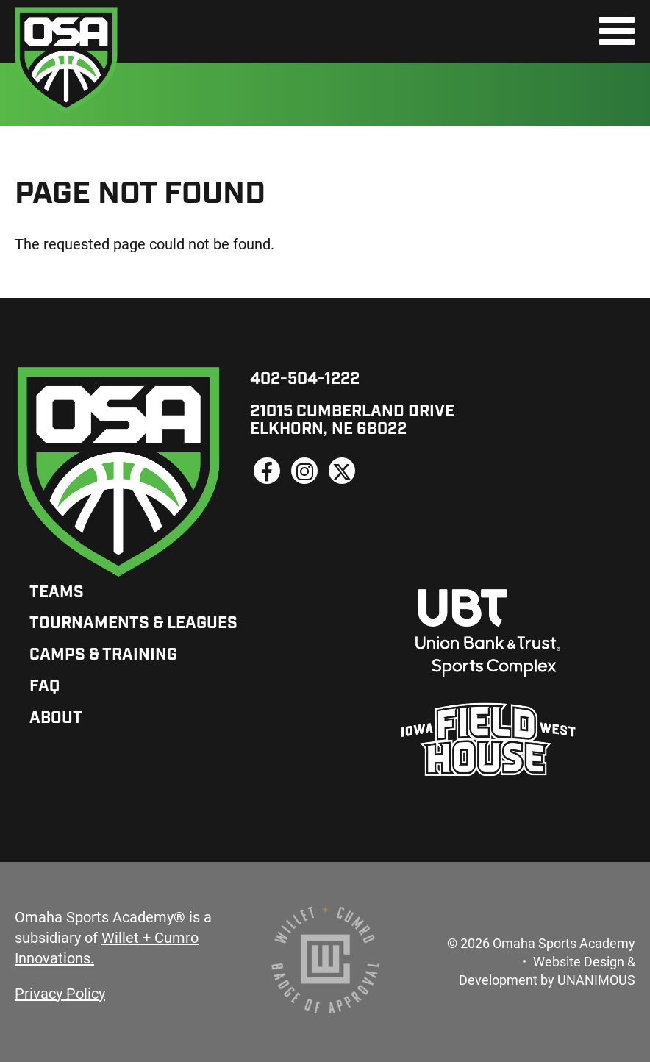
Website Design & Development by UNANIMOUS (547, 970)
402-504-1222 (305, 379)
